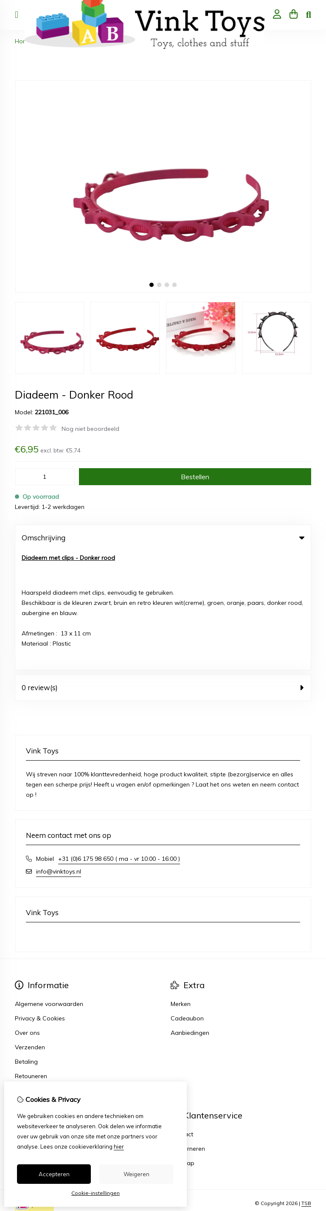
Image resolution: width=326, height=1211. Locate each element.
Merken (181, 884)
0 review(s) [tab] (163, 568)
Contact (182, 1015)
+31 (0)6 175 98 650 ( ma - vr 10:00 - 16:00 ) (119, 739)
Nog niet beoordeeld (90, 429)
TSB (306, 1084)
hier (119, 1146)
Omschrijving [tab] (163, 537)
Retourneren (188, 1029)
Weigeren (136, 1174)
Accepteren (54, 1174)
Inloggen (27, 1015)
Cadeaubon (187, 899)
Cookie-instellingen (95, 1193)
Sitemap (182, 1044)
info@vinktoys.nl (58, 752)
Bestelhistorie (33, 1029)
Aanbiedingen (190, 913)
